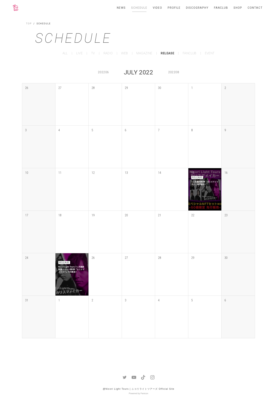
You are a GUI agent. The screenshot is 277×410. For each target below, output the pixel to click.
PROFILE (174, 7)
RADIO (108, 53)
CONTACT (255, 7)
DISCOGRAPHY (197, 7)
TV (93, 53)
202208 (173, 72)
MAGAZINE (144, 53)
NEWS (121, 7)
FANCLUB (221, 7)
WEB (124, 53)
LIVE (79, 53)
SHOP (238, 7)
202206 (103, 72)
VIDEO (157, 7)
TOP (29, 23)
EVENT (210, 53)
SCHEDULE (139, 7)
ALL (65, 53)
